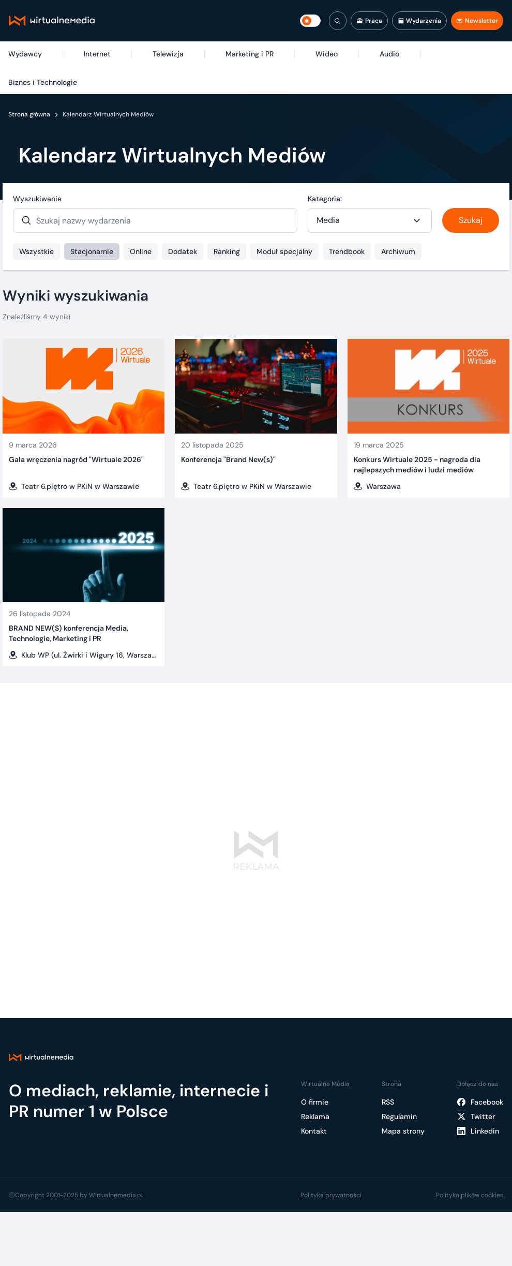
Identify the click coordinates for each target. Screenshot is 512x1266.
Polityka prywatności (331, 1195)
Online (141, 251)
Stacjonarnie (91, 251)
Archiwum (398, 251)
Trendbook (347, 251)
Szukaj (471, 220)
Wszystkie (36, 251)
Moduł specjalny (284, 251)
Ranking (227, 251)
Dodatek (182, 251)
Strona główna (29, 114)
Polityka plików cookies (469, 1195)
